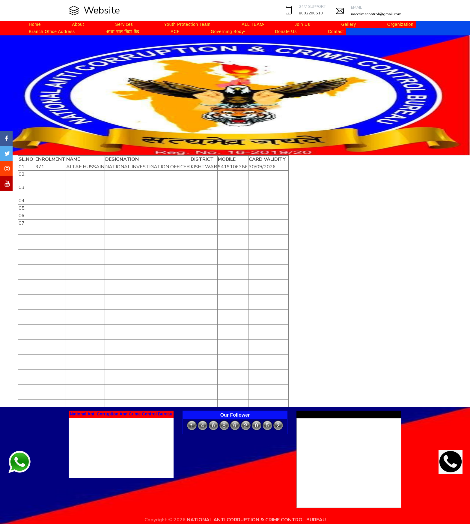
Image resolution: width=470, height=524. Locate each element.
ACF (175, 31)
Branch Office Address (52, 31)
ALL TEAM (252, 24)
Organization (400, 24)
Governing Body (227, 31)
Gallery (348, 24)
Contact (336, 31)
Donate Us (285, 31)
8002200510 (311, 13)
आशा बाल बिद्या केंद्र (122, 31)
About (78, 24)
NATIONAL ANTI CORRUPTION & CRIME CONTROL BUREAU (256, 520)
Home (35, 24)
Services (124, 24)
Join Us (302, 24)
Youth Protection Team (187, 24)
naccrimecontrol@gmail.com (376, 14)
